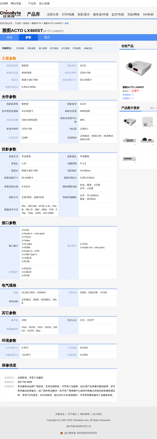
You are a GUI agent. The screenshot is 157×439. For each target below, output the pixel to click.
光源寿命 (72, 137)
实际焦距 (72, 170)
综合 (9, 37)
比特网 (4, 3)
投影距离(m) (70, 178)
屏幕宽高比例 (11, 186)
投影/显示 (83, 14)
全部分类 (53, 14)
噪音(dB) (13, 301)
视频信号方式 (11, 209)
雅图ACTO (36, 23)
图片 (47, 37)
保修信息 (88, 48)
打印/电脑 (68, 14)
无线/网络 (133, 14)
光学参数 (20, 48)
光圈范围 (72, 163)
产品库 (32, 3)
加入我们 (97, 414)
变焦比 (14, 163)
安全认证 (72, 320)
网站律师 (85, 414)
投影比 (14, 170)
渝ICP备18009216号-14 (78, 426)
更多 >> (153, 108)
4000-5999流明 (29, 120)
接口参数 (43, 48)
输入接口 (13, 245)
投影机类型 (12, 104)
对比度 (73, 129)
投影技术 (72, 104)
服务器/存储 (100, 14)
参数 (28, 37)
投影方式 (13, 197)
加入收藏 (44, 3)
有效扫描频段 (70, 197)
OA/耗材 (148, 14)
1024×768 (27, 129)
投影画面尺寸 (11, 178)
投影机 (26, 23)
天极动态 (60, 414)
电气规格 (54, 48)
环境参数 (77, 48)
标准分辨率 (12, 129)
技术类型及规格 (10, 111)
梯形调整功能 (70, 186)
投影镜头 (72, 156)
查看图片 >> (128, 98)
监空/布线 (118, 14)
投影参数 (31, 48)
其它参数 (65, 48)
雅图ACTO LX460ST (53, 23)
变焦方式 (13, 156)
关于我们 (72, 414)
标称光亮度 (71, 111)
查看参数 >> (128, 95)
